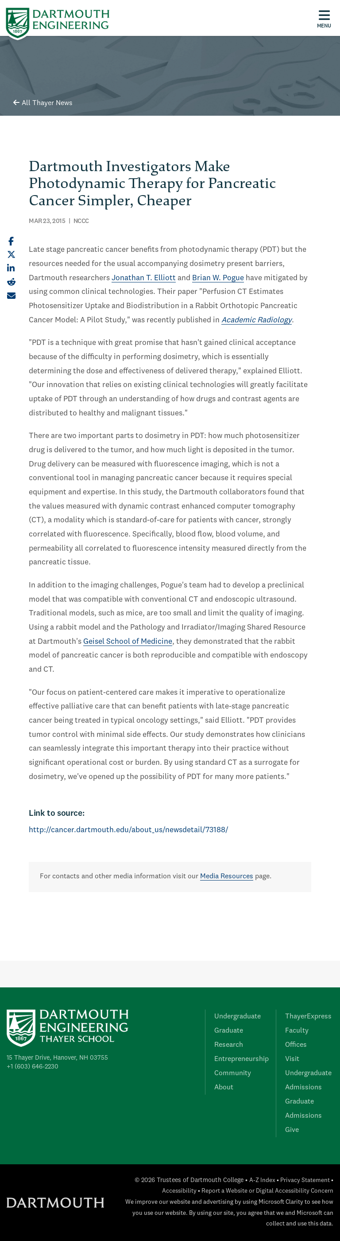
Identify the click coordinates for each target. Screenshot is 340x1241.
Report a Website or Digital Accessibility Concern (267, 1191)
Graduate (228, 1030)
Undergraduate (237, 1016)
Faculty (297, 1030)
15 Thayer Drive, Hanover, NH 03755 (57, 1058)
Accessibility (179, 1191)
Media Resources (226, 876)
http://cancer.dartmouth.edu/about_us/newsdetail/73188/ (128, 830)
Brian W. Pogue (218, 278)
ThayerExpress (308, 1016)
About (223, 1087)
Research (228, 1045)
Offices (296, 1045)
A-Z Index (262, 1180)
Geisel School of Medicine (127, 642)
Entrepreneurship (241, 1059)
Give (292, 1130)
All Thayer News (43, 103)
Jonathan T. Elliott (144, 278)
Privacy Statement (305, 1180)
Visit (292, 1059)
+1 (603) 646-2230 (32, 1067)
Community (232, 1073)
